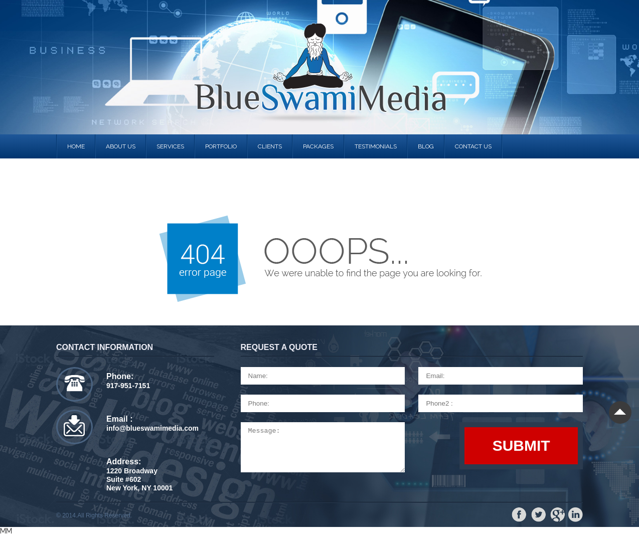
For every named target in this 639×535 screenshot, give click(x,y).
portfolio (221, 146)
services (170, 146)
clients (270, 146)
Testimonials (376, 146)
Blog (426, 146)
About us (120, 146)
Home (76, 146)
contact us (473, 146)
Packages (318, 146)
